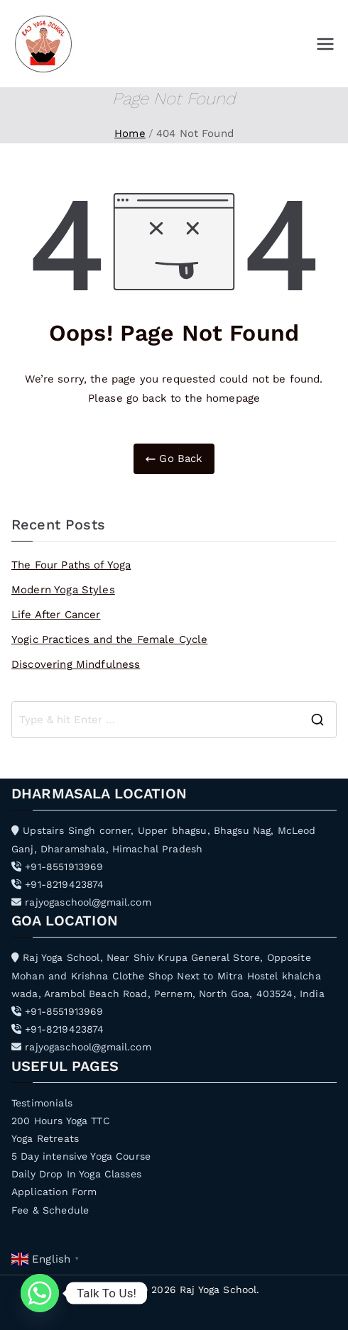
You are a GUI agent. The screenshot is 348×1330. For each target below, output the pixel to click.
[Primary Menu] (325, 44)
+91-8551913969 (57, 866)
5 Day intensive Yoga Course (81, 1156)
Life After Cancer (56, 614)
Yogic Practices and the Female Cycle (109, 639)
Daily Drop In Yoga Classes (76, 1174)
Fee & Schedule (50, 1210)
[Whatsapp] (40, 1293)
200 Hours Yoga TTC (60, 1120)
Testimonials (41, 1103)
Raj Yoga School (218, 1289)
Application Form (54, 1191)
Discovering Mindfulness (75, 664)
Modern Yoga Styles (63, 589)
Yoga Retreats (45, 1138)
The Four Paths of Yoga (71, 565)
